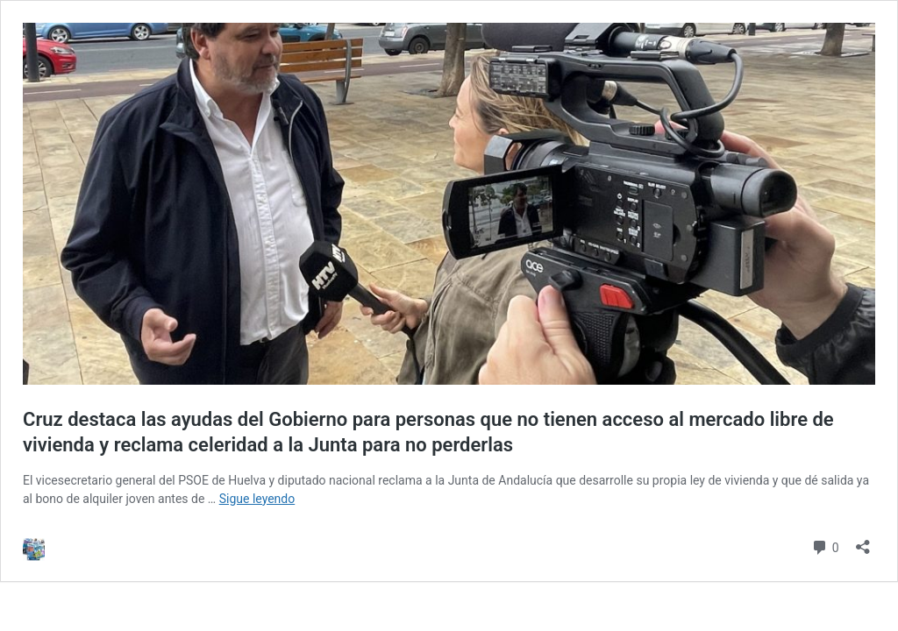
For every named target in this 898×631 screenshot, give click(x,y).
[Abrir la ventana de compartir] (863, 541)
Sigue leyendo (257, 499)
